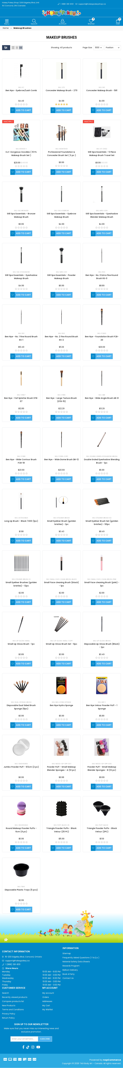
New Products (8, 1005)
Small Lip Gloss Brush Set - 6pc (61, 644)
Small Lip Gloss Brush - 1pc (21, 644)
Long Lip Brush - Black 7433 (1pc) (21, 521)
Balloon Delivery (70, 970)
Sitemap (67, 953)
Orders (45, 997)
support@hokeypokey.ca (17, 960)
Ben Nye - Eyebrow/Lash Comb (21, 90)
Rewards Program (71, 966)
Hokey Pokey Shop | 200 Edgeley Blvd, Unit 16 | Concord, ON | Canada (21, 4)
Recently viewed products (14, 997)
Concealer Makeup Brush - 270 (61, 90)
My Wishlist (47, 1009)
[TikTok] (27, 1047)
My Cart (46, 1005)
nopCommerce (112, 1060)
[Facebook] (23, 1047)
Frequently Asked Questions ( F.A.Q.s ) (81, 957)
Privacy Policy (8, 1013)
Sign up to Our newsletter (31, 1024)
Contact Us (68, 978)
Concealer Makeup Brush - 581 (101, 90)
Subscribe (45, 1039)
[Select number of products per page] (98, 47)
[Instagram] (32, 1047)
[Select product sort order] (112, 47)
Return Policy (8, 1018)
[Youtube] (38, 1047)
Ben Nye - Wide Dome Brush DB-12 (61, 459)
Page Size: (87, 47)
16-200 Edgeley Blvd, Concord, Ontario (23, 956)
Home (6, 28)
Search (5, 993)
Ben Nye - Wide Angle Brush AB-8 (102, 398)
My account (48, 993)
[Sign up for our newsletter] (24, 1039)
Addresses (47, 1001)
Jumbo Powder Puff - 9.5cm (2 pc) (21, 767)
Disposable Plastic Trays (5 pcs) (21, 890)
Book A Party (69, 974)
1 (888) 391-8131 (12, 964)
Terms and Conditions (13, 1009)
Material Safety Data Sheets (76, 961)
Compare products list (13, 1001)
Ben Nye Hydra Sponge (61, 705)
